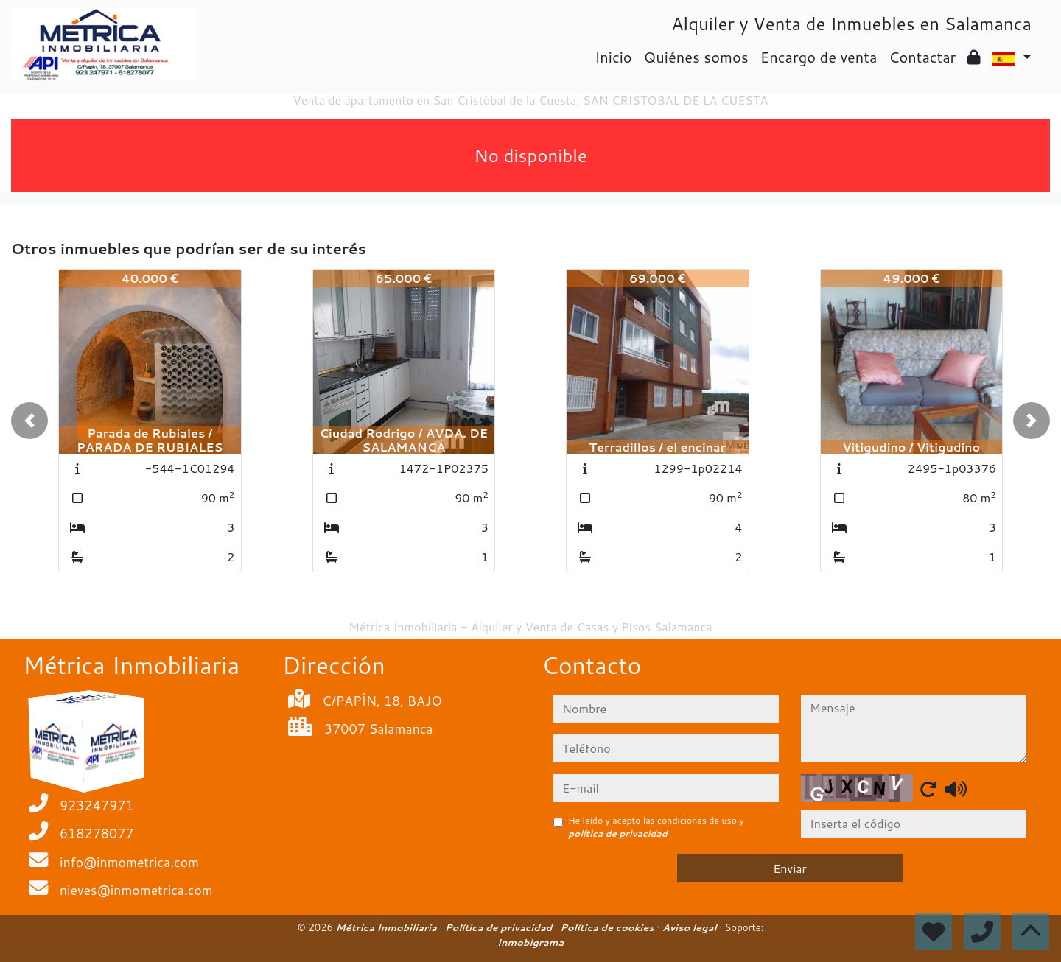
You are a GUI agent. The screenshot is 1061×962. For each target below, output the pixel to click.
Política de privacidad (500, 927)
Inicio (613, 56)
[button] (29, 420)
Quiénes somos (696, 56)
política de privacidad (618, 833)
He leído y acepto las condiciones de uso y (656, 827)
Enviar (790, 868)
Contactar (922, 56)
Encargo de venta (819, 56)
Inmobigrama (530, 942)
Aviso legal (690, 927)
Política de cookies (608, 927)
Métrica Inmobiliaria (388, 927)
